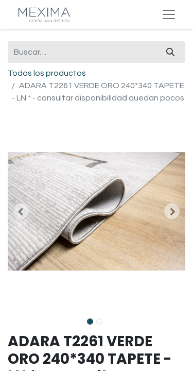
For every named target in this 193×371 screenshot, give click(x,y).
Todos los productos (47, 73)
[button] (21, 211)
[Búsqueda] (170, 52)
